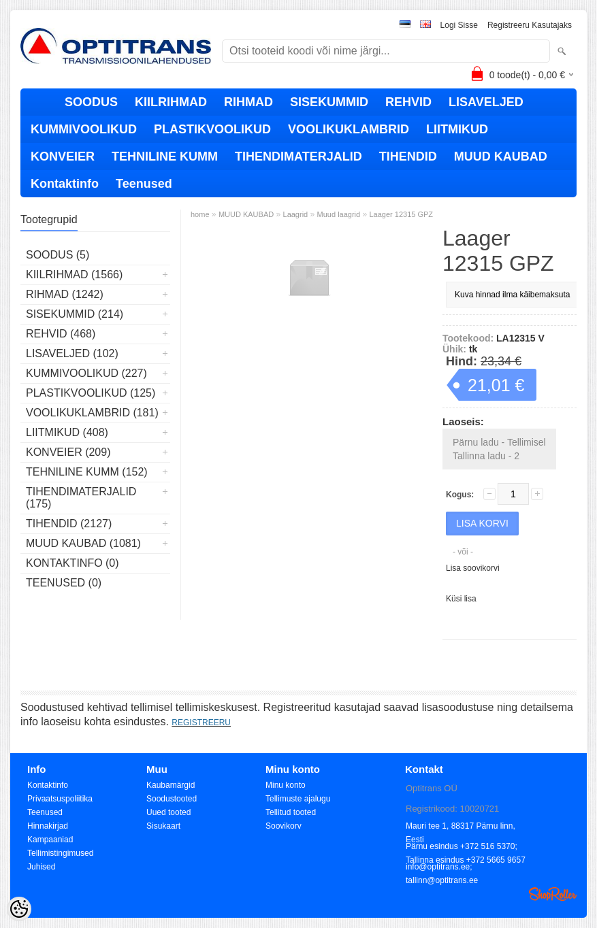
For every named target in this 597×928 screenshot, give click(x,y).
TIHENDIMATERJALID (298, 156)
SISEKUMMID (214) (74, 314)
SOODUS (91, 102)
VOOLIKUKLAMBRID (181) (92, 412)
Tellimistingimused (60, 853)
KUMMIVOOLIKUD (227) (86, 373)
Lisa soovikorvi (473, 568)
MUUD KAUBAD (500, 156)
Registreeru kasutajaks (529, 25)
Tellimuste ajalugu (297, 798)
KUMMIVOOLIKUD (84, 129)
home (200, 214)
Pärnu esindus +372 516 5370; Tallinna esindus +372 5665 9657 (466, 847)
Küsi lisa (461, 598)
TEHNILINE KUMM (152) (87, 472)
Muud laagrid (339, 214)
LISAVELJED (486, 102)
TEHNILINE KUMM (165, 156)
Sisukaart (163, 826)
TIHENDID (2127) (69, 523)
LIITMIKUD (457, 129)
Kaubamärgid (170, 785)
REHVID (408, 102)
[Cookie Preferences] (19, 909)
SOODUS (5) (57, 255)
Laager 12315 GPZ (402, 214)
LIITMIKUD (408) (67, 432)
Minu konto (285, 785)
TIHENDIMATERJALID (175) (81, 498)
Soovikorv (283, 826)
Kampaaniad (50, 839)
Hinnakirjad (47, 826)
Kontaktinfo (65, 183)
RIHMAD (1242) (64, 294)
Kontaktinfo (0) (72, 563)
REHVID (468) (60, 333)
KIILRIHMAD (171, 102)
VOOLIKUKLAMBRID (348, 129)
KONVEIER (63, 156)
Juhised (41, 867)
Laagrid (295, 214)
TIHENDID (408, 156)
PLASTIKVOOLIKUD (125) (90, 393)
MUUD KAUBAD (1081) (83, 543)
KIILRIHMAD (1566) (74, 274)
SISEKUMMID (329, 102)
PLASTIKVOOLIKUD (212, 129)
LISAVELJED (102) (72, 353)
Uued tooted (168, 812)
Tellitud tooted (290, 812)
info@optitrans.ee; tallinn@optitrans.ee (442, 868)
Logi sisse (459, 25)
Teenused (144, 183)
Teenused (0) (63, 583)
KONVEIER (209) (68, 452)
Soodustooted (171, 798)
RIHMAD (248, 102)
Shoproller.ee (553, 894)
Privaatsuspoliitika (60, 798)
